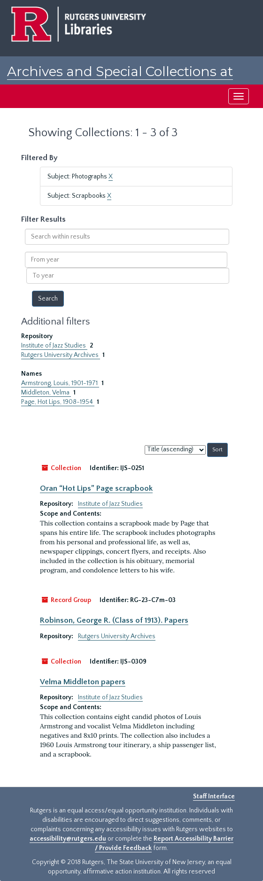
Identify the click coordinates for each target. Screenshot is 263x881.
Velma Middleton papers (82, 682)
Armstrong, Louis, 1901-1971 (60, 383)
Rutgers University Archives (60, 355)
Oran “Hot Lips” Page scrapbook (96, 488)
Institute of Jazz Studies (54, 345)
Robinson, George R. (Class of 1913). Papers (114, 620)
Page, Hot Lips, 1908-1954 (57, 402)
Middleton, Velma (46, 392)
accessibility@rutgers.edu (68, 838)
